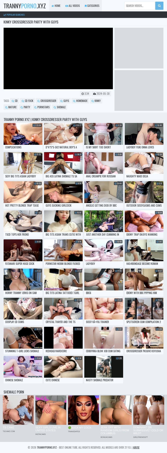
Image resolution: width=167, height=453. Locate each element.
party (25, 107)
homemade (80, 101)
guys (64, 101)
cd (15, 101)
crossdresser (46, 101)
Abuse (136, 447)
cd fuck (27, 101)
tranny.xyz (25, 5)
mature (10, 107)
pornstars (42, 107)
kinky (96, 101)
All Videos (72, 6)
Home (56, 6)
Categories (92, 6)
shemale (60, 107)
